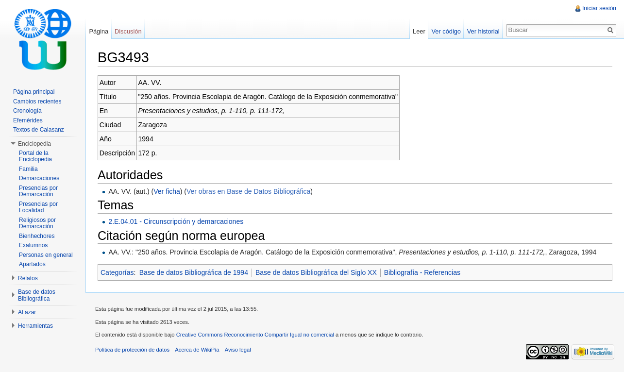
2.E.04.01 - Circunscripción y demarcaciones (175, 221)
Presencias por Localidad (38, 207)
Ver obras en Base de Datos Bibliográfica (248, 191)
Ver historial (483, 31)
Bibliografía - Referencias (422, 272)
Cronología (27, 110)
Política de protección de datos (132, 350)
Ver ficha (166, 191)
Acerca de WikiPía (197, 350)
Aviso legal (238, 350)
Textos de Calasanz (38, 129)
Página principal (33, 91)
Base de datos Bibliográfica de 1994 (193, 272)
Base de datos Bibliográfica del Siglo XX (316, 272)
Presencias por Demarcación (38, 191)
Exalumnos (33, 245)
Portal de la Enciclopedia (35, 156)
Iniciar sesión (599, 8)
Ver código (445, 31)
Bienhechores (36, 236)
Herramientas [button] (35, 325)
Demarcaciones (39, 178)
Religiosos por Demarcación (37, 223)
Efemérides (28, 120)
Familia (28, 169)
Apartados (32, 264)
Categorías (117, 272)
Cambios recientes (37, 101)
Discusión (128, 31)
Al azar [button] (27, 312)
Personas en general (46, 255)
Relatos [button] (28, 278)
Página (98, 31)
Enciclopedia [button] (34, 143)
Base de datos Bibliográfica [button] (36, 295)
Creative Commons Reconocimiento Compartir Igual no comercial (255, 335)
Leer (419, 31)
